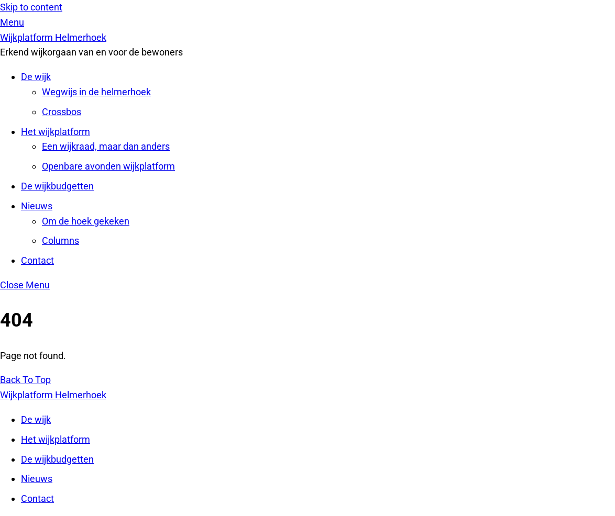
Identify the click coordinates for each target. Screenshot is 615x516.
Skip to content (31, 7)
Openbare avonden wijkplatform (108, 166)
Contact (37, 260)
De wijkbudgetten (57, 186)
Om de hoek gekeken (85, 221)
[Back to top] (25, 379)
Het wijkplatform (55, 131)
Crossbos (61, 111)
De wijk (36, 76)
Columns (60, 240)
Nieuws (36, 205)
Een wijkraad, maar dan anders (106, 146)
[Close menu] (25, 284)
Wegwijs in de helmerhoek (96, 91)
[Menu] (12, 22)
